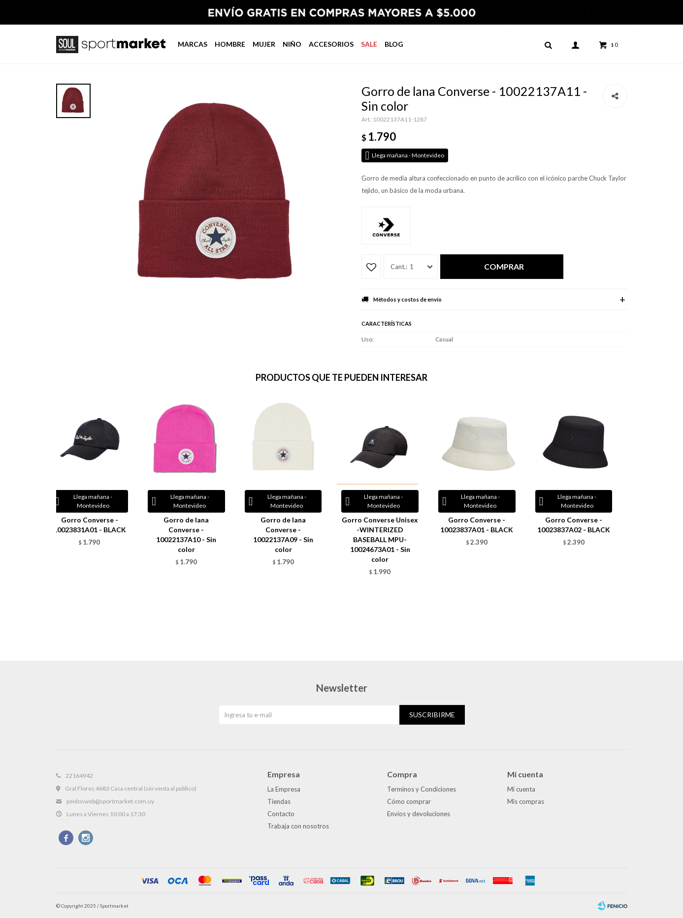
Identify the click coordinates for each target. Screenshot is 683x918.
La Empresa (283, 789)
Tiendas (279, 801)
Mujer (264, 44)
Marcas (192, 44)
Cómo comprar (409, 801)
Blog (394, 44)
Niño (292, 44)
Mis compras (525, 801)
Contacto (280, 814)
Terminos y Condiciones (421, 789)
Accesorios (331, 44)
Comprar (504, 266)
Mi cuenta (521, 789)
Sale (369, 44)
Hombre (230, 44)
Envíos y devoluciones (418, 814)
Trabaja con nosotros (298, 826)
